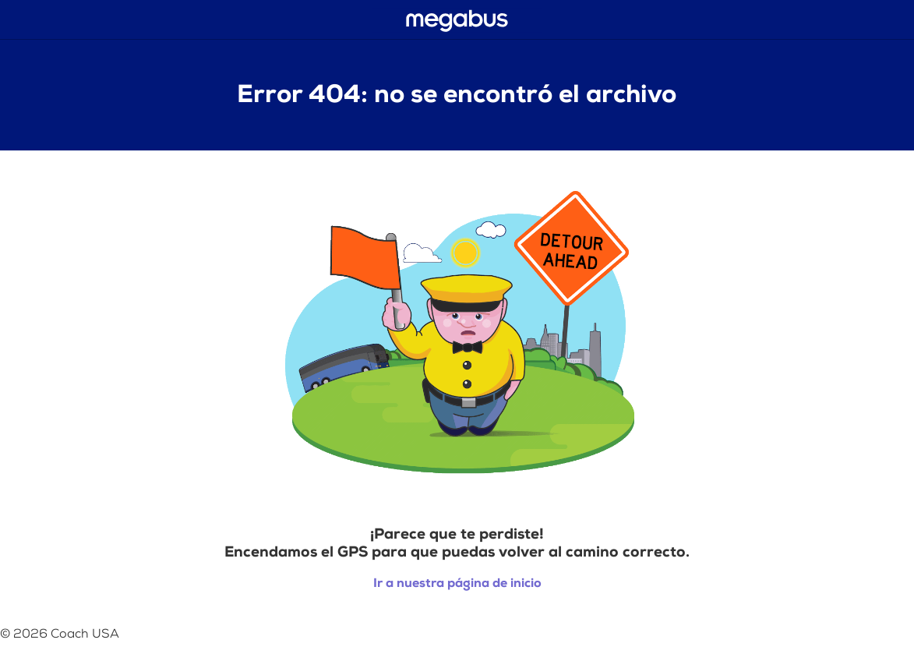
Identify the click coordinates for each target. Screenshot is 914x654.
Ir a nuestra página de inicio (457, 583)
